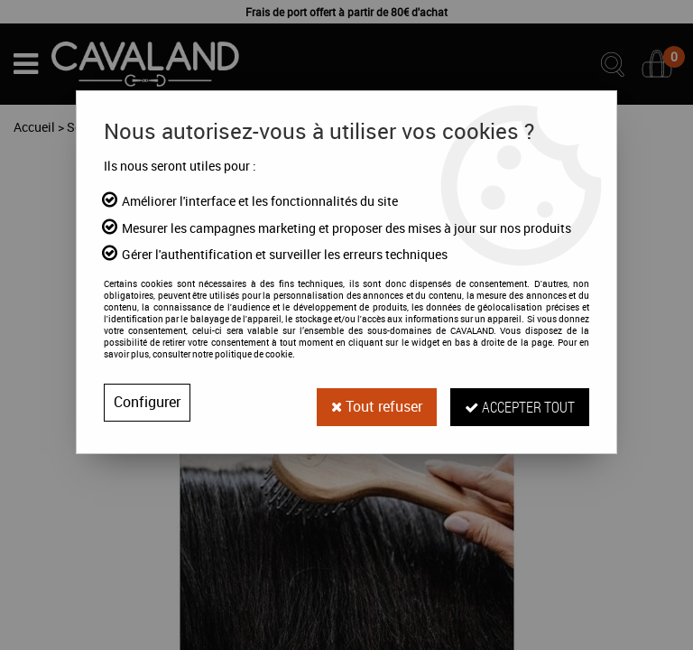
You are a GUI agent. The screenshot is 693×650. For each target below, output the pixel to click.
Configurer (147, 403)
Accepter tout (520, 402)
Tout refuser (376, 403)
